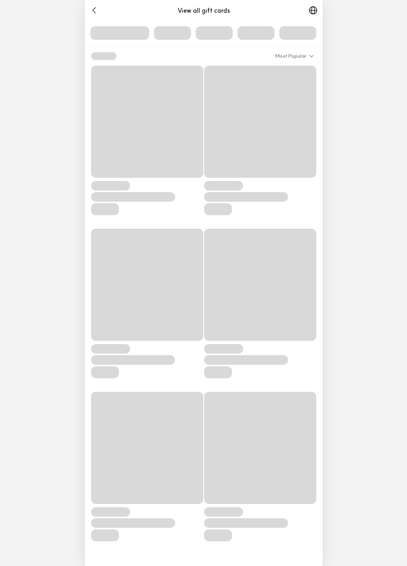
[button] (94, 10)
